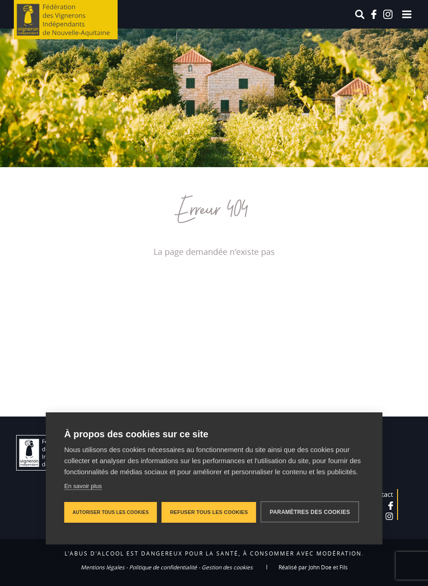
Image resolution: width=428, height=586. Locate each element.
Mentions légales (103, 567)
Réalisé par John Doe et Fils (313, 567)
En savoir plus (83, 486)
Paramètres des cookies (310, 512)
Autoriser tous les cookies (110, 512)
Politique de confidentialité (163, 567)
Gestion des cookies (227, 567)
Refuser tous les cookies (209, 512)
